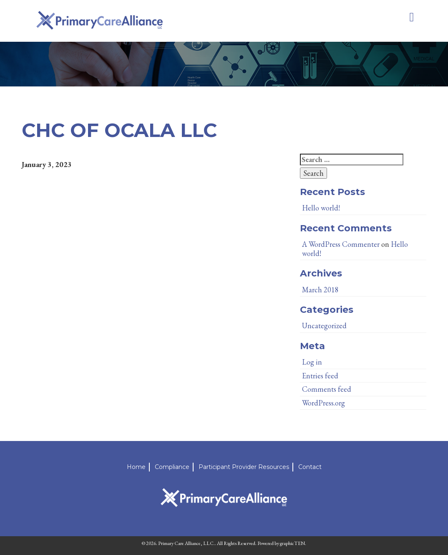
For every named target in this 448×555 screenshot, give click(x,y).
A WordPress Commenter (341, 244)
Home (136, 467)
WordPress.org (323, 403)
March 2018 (320, 289)
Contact (310, 467)
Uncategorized (324, 325)
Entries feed (320, 375)
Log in (312, 362)
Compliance (172, 467)
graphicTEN (292, 543)
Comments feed (326, 389)
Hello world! (321, 208)
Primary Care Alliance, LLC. (186, 543)
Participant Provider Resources (244, 467)
